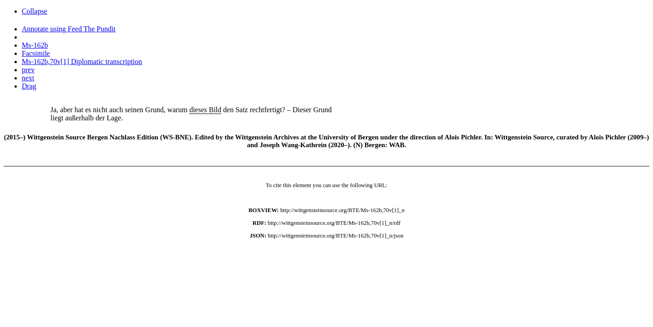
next (28, 78)
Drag (29, 86)
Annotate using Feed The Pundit (69, 29)
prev (28, 70)
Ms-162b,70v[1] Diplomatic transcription (82, 61)
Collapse (34, 11)
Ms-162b (35, 45)
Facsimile (36, 53)
